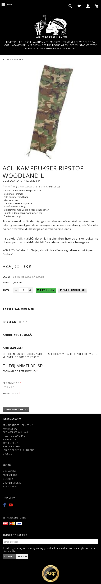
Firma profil (10, 439)
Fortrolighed (11, 446)
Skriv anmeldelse (49, 186)
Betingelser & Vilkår (15, 432)
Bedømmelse (11, 383)
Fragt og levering (14, 435)
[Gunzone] (50, 24)
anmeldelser (26, 186)
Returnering (10, 443)
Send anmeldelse (16, 409)
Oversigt (8, 453)
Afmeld (22, 556)
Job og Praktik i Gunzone (18, 450)
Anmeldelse (10, 393)
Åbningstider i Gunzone (18, 425)
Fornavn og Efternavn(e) (19, 371)
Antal (7, 290)
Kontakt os (10, 428)
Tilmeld (9, 556)
